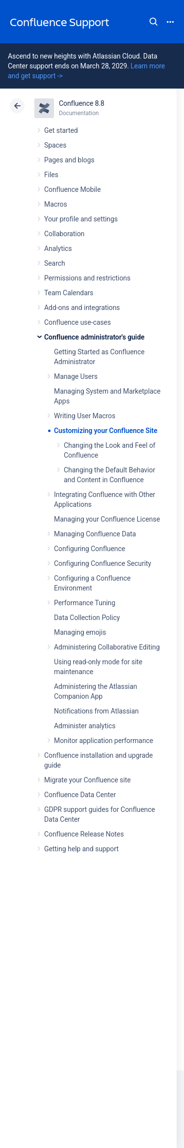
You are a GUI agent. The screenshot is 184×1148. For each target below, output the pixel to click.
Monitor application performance (103, 741)
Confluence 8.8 (82, 103)
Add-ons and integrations (82, 307)
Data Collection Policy (87, 617)
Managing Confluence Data (95, 534)
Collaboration (64, 234)
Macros (55, 204)
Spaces (55, 145)
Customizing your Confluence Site (106, 430)
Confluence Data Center (80, 795)
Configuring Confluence (89, 549)
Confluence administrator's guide (94, 337)
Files (51, 175)
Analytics (58, 248)
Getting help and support (81, 849)
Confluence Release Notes (84, 834)
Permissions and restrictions (87, 278)
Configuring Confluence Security (102, 563)
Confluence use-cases (77, 322)
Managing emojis (80, 632)
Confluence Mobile (72, 189)
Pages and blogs (69, 160)
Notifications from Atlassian (96, 711)
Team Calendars (68, 293)
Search (153, 22)
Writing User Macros (84, 416)
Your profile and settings (81, 219)
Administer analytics (84, 726)
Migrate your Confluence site (87, 780)
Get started (61, 130)
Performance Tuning (84, 603)
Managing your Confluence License (107, 519)
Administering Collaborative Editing (107, 647)
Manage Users (76, 376)
